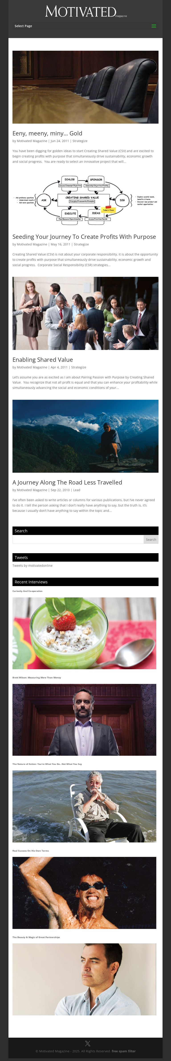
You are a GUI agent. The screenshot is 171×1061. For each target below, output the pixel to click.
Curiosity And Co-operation (27, 591)
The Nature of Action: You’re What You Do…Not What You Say (47, 764)
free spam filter (124, 1051)
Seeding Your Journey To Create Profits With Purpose (84, 237)
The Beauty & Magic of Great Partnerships (36, 937)
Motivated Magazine (32, 141)
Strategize (80, 141)
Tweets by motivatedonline (32, 565)
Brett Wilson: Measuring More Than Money (36, 677)
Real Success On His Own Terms (30, 850)
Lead (76, 490)
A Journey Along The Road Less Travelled (67, 482)
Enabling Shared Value (42, 360)
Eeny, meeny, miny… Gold (47, 133)
